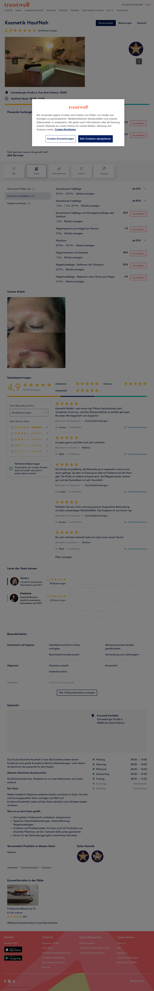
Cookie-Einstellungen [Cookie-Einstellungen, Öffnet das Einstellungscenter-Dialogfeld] (60, 138)
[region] (78, 122)
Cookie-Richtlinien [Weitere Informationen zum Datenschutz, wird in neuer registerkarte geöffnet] (65, 129)
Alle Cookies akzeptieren (95, 138)
